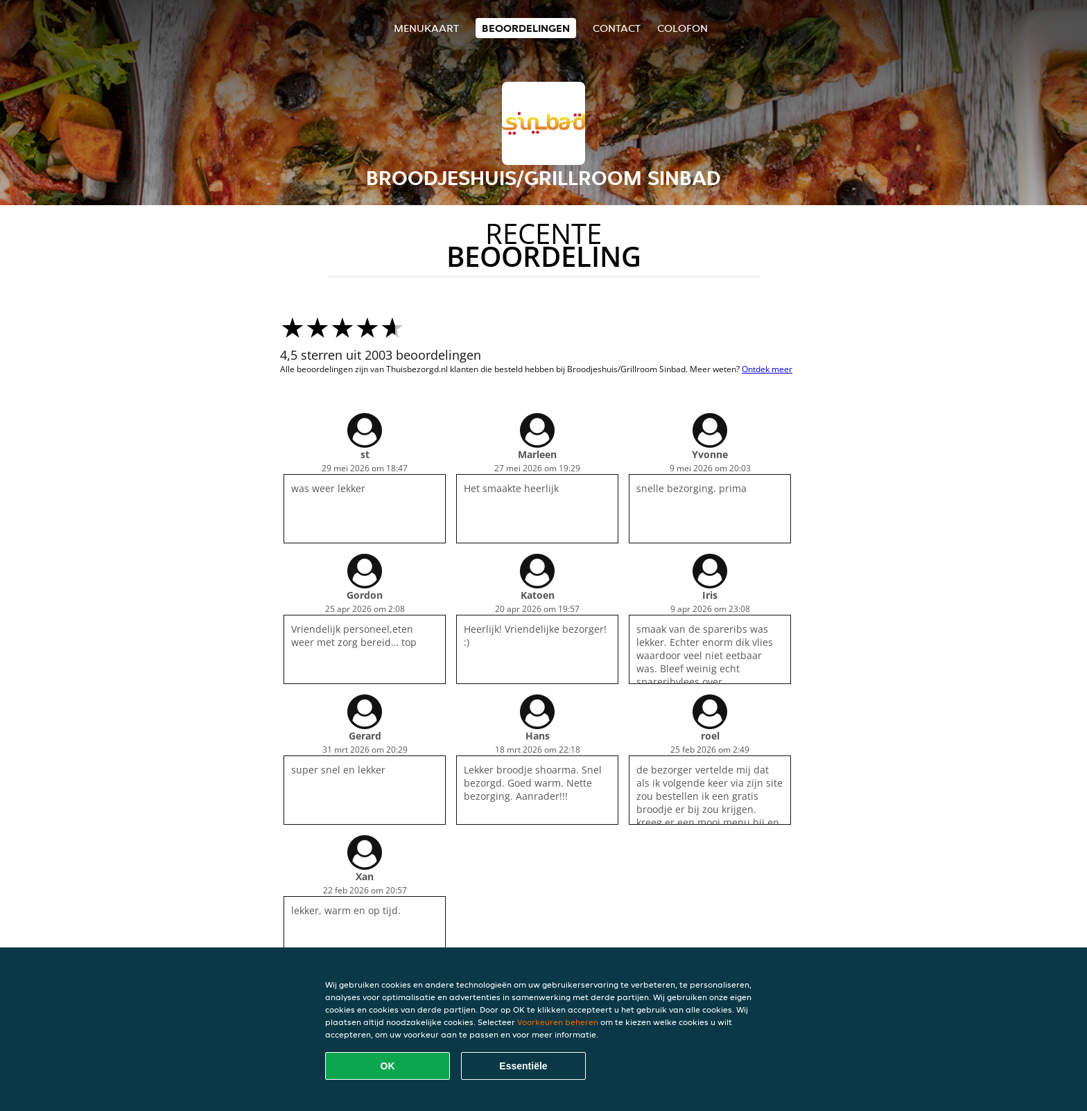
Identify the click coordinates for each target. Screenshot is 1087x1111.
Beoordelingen (526, 28)
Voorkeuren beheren (557, 1022)
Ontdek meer (767, 369)
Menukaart (426, 28)
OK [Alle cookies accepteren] (388, 1065)
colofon (682, 28)
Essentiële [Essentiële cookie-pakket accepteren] (523, 1065)
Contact (617, 28)
